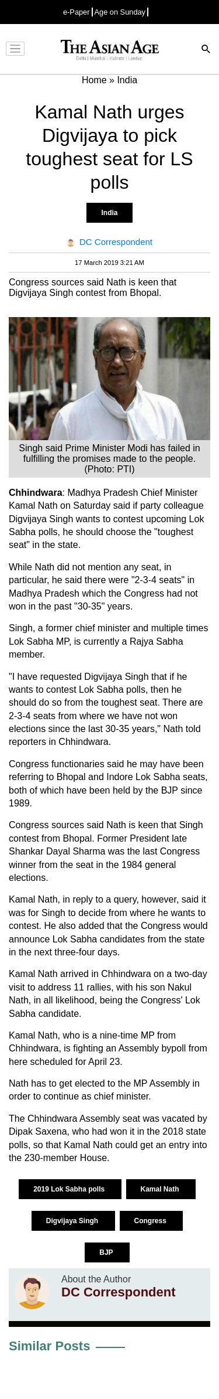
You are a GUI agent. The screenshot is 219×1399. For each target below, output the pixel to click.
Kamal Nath (161, 1189)
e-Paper (76, 12)
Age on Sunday (120, 12)
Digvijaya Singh (73, 1221)
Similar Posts (49, 1346)
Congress (151, 1221)
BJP (106, 1252)
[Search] (206, 50)
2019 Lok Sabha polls (69, 1189)
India (109, 213)
